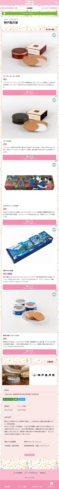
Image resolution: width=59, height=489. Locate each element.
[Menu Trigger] (56, 2)
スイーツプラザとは (31, 473)
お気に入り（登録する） (29, 13)
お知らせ (43, 473)
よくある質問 (17, 473)
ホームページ (8, 399)
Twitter (21, 399)
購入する (29, 92)
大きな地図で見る (29, 455)
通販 (15, 399)
